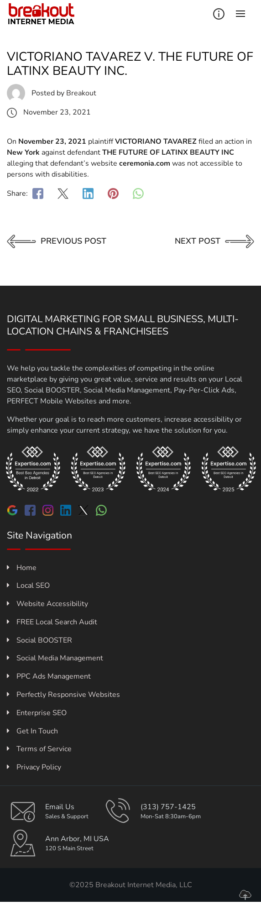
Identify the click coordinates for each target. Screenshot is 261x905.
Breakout (81, 93)
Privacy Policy (34, 767)
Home (22, 568)
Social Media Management (55, 658)
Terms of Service (39, 749)
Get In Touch (32, 731)
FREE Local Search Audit (52, 622)
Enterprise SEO (37, 713)
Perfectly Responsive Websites (63, 695)
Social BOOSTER (39, 640)
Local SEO (28, 586)
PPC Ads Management (49, 676)
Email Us (59, 807)
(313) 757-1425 (168, 807)
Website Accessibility (47, 604)
